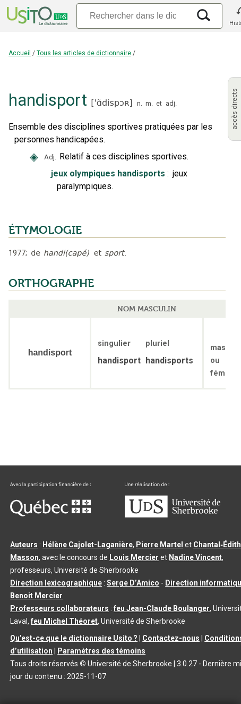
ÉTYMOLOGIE (45, 230)
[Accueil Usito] (36, 16)
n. (139, 103)
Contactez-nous (171, 638)
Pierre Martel (159, 544)
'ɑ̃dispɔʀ (111, 103)
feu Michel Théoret (64, 621)
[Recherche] (132, 16)
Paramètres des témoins (101, 651)
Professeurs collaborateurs (59, 608)
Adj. (50, 157)
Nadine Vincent (195, 557)
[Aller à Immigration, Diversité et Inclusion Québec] (50, 514)
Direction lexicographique (56, 583)
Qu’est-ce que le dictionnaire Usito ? (73, 638)
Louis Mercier (134, 557)
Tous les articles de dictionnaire (84, 53)
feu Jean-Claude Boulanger (162, 608)
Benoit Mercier (36, 595)
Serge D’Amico (133, 583)
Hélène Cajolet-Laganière (87, 544)
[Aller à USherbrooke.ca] (172, 515)
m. (149, 103)
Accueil (19, 53)
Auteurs (24, 544)
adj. (171, 103)
